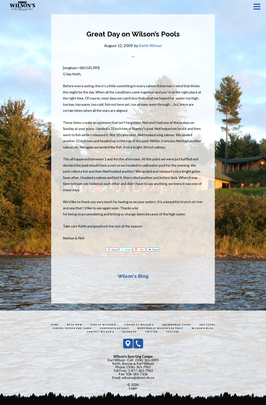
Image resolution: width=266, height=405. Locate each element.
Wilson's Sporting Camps (22, 6)
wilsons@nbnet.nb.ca (138, 377)
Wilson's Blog (133, 276)
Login (133, 388)
